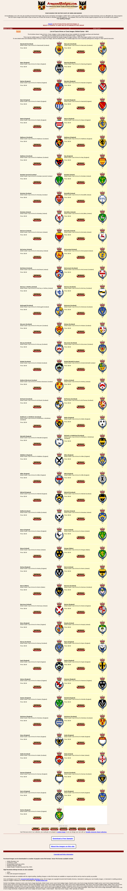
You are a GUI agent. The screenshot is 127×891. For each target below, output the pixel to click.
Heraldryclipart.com (41, 880)
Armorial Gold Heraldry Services (30, 879)
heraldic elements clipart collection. (96, 832)
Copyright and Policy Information (63, 854)
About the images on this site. (63, 846)
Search (50, 24)
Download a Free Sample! (63, 838)
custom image (61, 832)
